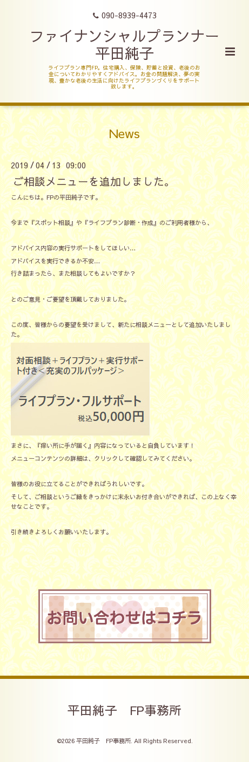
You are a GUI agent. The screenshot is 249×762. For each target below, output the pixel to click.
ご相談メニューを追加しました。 (94, 180)
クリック (106, 458)
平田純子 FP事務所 (124, 710)
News (124, 133)
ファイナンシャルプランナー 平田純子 (132, 44)
